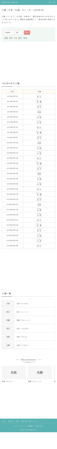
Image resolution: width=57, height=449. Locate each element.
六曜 (17, 421)
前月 (11, 38)
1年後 (25, 38)
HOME (3, 421)
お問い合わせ (40, 426)
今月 (15, 38)
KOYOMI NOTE (10, 2)
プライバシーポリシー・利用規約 (23, 426)
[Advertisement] (28, 61)
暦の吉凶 (10, 421)
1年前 (6, 38)
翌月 (20, 38)
